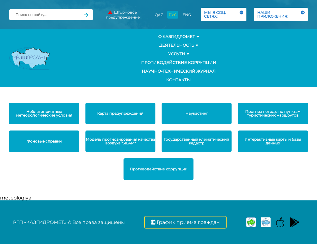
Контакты (178, 79)
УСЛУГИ (178, 53)
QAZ (159, 14)
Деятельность (178, 45)
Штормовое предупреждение (123, 14)
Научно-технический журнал (178, 71)
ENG (187, 14)
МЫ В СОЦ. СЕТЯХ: (223, 14)
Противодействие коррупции (178, 62)
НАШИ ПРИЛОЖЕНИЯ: (281, 14)
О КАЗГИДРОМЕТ (178, 36)
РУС (173, 14)
